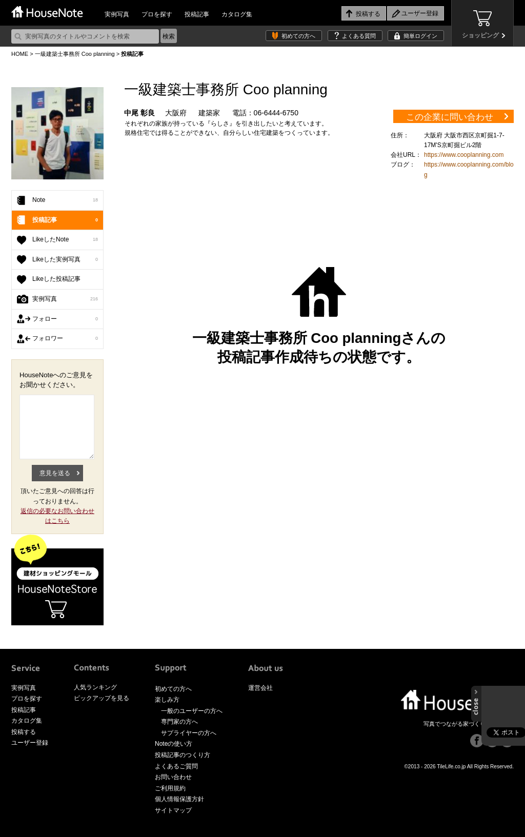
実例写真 (117, 14)
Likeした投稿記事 (56, 278)
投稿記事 (197, 14)
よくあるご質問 (176, 766)
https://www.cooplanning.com (463, 154)
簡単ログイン (420, 36)
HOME (19, 54)
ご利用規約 (170, 788)
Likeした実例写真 (65, 260)
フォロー (65, 319)
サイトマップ (173, 810)
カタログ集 (236, 14)
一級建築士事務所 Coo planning (75, 54)
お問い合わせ (173, 777)
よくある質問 (359, 36)
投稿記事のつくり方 (182, 755)
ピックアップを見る (101, 698)
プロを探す (157, 14)
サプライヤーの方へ (188, 733)
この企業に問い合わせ (449, 117)
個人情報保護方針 (179, 799)
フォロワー (65, 338)
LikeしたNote (65, 240)
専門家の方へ (179, 721)
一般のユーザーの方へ (192, 710)
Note (65, 200)
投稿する (23, 732)
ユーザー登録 (29, 742)
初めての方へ (298, 36)
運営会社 (260, 687)
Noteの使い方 (173, 743)
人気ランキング (95, 687)
